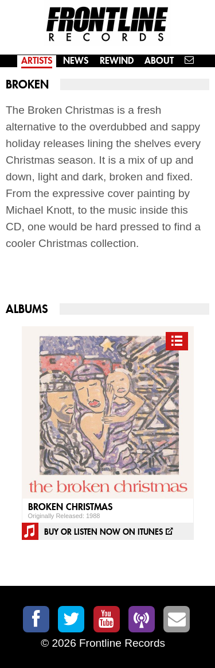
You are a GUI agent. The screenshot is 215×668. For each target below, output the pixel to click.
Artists (36, 61)
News (75, 61)
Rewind (117, 61)
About (159, 61)
